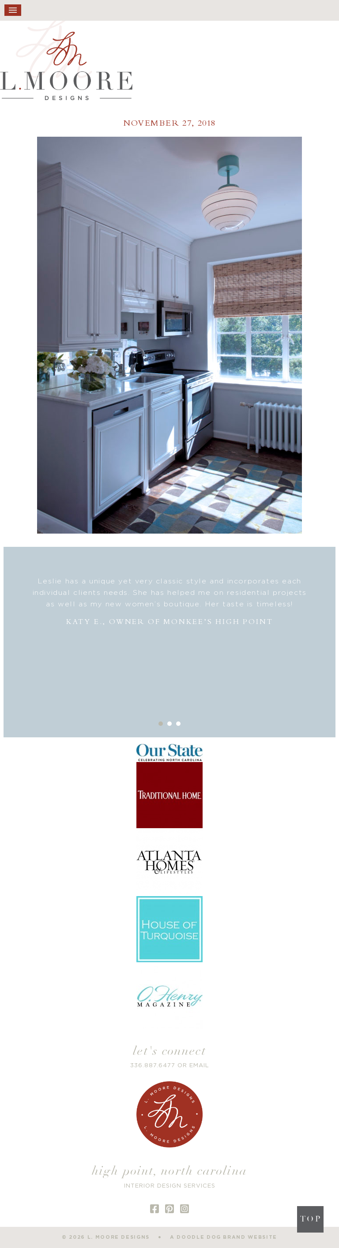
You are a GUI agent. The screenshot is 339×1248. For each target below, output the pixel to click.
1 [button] (160, 723)
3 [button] (178, 723)
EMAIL (199, 1066)
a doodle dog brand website (223, 1237)
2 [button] (169, 723)
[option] (169, 601)
